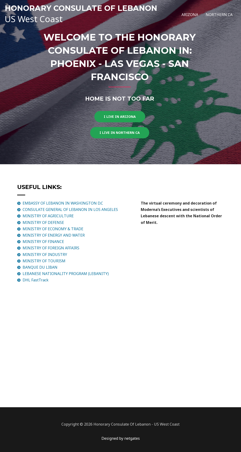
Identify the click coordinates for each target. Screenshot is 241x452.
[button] (119, 116)
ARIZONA (189, 14)
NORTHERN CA (219, 14)
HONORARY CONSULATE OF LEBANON (81, 8)
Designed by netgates (120, 438)
